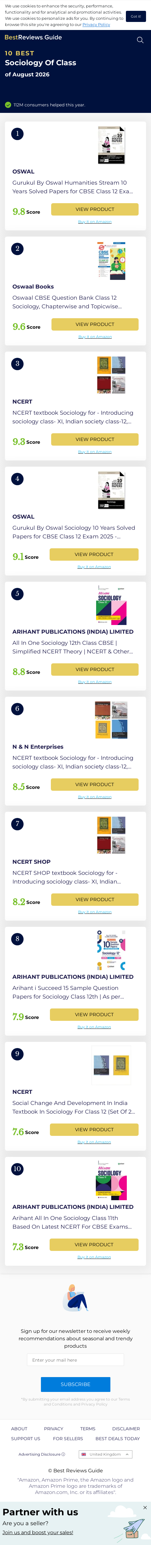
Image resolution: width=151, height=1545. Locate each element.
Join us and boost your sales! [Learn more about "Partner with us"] (37, 1532)
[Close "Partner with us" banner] (145, 1507)
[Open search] (140, 40)
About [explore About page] (19, 1429)
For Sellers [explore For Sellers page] (68, 1438)
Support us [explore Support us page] (25, 1438)
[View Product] (75, 176)
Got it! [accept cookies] (136, 16)
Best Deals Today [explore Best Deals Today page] (117, 1438)
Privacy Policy (96, 24)
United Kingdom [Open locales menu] (105, 1454)
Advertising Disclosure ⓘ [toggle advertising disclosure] (42, 1454)
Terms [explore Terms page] (87, 1429)
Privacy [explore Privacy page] (53, 1429)
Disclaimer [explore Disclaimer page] (126, 1429)
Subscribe (76, 1384)
